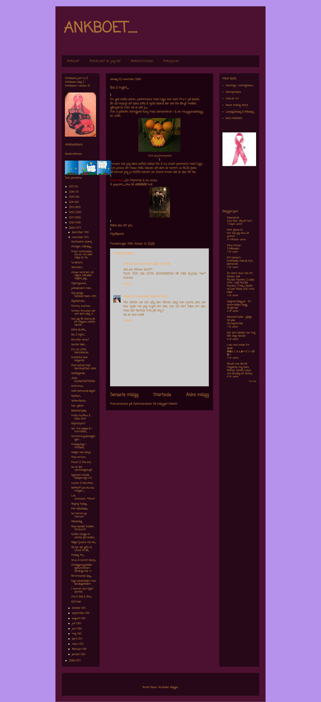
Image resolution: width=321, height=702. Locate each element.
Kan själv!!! (77, 406)
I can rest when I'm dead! (238, 346)
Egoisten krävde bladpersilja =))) (81, 476)
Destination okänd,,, (81, 242)
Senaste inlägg (124, 395)
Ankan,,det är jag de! (105, 61)
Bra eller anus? (80, 340)
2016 (72, 192)
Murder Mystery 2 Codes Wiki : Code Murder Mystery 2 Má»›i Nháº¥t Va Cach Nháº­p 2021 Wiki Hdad (240, 286)
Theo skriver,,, (78, 457)
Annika (128, 264)
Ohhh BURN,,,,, (78, 330)
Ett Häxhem (234, 258)
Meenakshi (233, 218)
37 (88, 86)
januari (76, 654)
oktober (76, 608)
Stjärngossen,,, (79, 283)
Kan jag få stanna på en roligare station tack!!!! (83, 322)
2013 (72, 207)
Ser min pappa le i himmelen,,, (81, 430)
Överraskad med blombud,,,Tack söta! (83, 367)
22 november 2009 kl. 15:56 (152, 264)
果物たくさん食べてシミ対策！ (241, 353)
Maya (126, 296)
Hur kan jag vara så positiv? (238, 234)
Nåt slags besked (236, 336)
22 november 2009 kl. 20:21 (149, 296)
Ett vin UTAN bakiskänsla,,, (79, 351)
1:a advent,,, (77, 263)
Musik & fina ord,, (81, 462)
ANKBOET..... (100, 28)
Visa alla (252, 381)
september (78, 613)
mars (75, 644)
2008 (72, 661)
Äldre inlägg (197, 395)
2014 (72, 202)
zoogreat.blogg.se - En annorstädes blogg (239, 303)
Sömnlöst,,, (76, 267)
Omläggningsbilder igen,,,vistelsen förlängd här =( (81, 568)
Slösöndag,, (76, 522)
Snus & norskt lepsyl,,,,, (83, 560)
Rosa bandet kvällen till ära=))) (82, 528)
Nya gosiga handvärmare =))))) (83, 294)
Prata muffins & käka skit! (80, 417)
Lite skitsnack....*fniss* (83, 497)
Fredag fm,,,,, (77, 555)
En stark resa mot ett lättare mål (240, 275)
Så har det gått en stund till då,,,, (81, 549)
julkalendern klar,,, (81, 288)
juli (74, 623)
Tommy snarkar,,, (81, 306)
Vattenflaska (78, 401)
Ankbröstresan (142, 61)
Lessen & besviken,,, (82, 483)
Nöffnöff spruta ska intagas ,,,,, (82, 489)
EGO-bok (76, 602)
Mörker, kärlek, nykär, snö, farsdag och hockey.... (240, 372)
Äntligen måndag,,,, (81, 247)
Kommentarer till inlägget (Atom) (155, 404)
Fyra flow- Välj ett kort (239, 221)
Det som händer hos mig (241, 333)
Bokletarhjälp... (79, 411)
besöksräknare (73, 154)
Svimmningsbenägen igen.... (83, 438)
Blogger (174, 687)
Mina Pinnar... (234, 246)
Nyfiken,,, (76, 396)
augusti (76, 618)
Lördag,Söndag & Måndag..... (240, 112)
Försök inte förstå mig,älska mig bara (238, 365)
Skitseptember (235, 324)
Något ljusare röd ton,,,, (83, 542)
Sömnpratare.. (234, 92)
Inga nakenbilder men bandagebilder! (83, 582)
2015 (72, 197)
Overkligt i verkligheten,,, (239, 86)
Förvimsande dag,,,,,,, (81, 576)
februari (77, 649)
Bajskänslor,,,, (78, 301)
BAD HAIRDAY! (234, 118)
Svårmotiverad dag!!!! (83, 391)
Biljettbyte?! (78, 424)
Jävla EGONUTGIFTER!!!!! (83, 379)
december (78, 232)
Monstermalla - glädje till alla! (239, 318)
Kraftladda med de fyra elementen (240, 262)
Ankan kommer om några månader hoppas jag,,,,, (82, 276)
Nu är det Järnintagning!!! (81, 468)
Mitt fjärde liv (235, 230)
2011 (71, 218)
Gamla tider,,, (78, 345)
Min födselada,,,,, (79, 509)
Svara (127, 284)
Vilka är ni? (232, 99)
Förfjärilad (232, 308)
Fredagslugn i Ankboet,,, (78, 446)
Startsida (162, 395)
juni (74, 629)
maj (74, 634)
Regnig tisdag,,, (79, 504)
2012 (72, 212)
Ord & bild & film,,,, (81, 597)
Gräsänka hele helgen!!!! (79, 359)
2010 (72, 223)
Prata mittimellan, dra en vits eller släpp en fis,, (82, 255)
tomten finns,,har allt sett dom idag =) (83, 312)
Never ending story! (237, 105)
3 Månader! (233, 249)
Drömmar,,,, (77, 386)
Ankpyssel (171, 61)
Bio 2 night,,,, (78, 335)
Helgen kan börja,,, (81, 452)
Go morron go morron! (79, 515)
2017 (72, 187)
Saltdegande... (78, 373)
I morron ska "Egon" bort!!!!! (82, 590)
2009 (72, 228)
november (78, 237)
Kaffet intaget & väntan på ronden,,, (83, 536)
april (75, 639)
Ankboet (73, 61)
